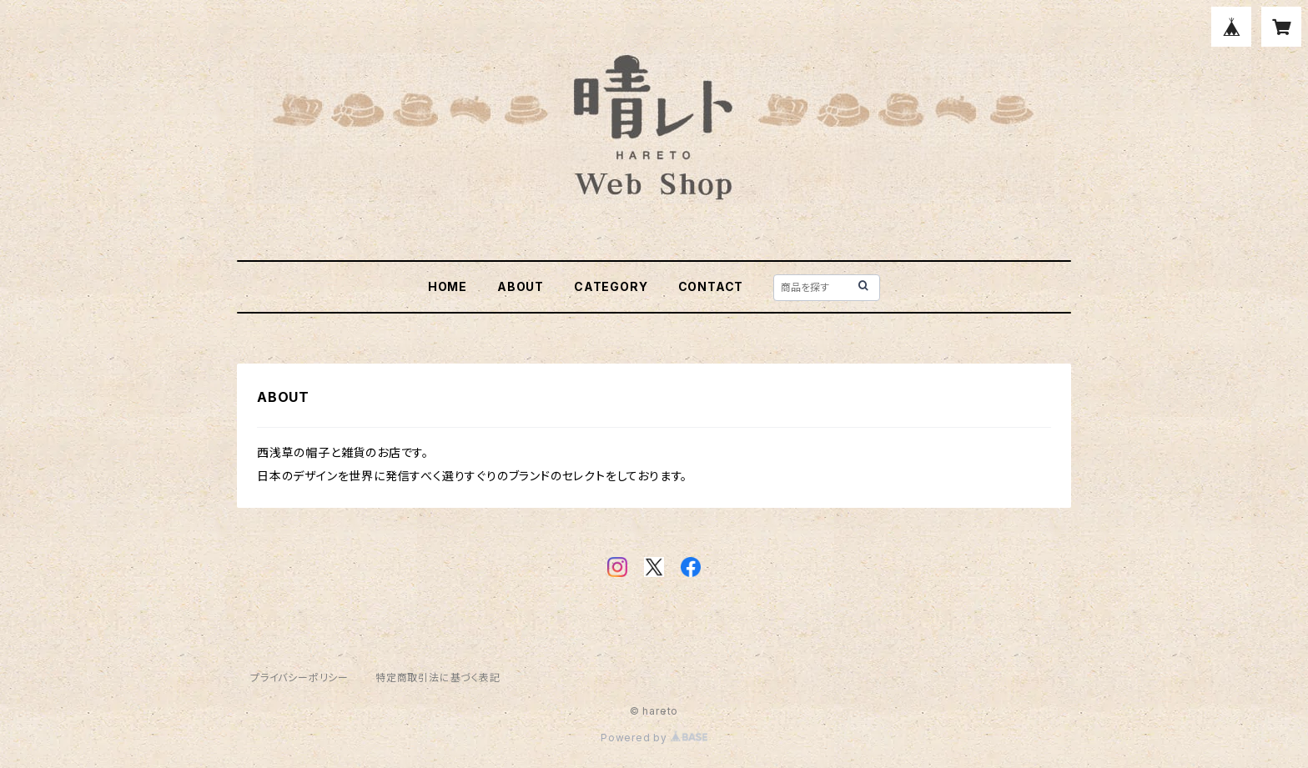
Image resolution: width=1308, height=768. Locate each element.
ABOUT (520, 286)
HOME (447, 286)
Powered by (654, 737)
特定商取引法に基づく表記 (438, 677)
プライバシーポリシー (299, 677)
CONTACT (711, 286)
